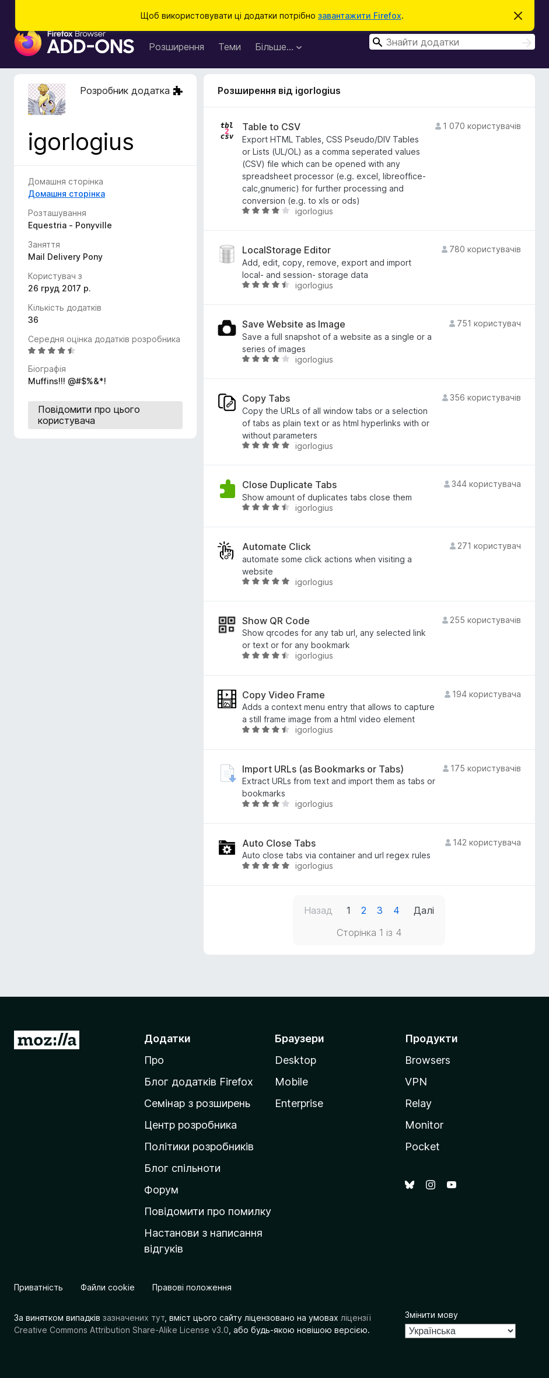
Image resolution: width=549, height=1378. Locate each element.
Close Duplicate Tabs (289, 484)
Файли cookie (108, 1287)
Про (154, 1060)
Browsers (427, 1060)
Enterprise (299, 1103)
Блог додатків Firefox (198, 1082)
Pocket (422, 1146)
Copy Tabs (266, 398)
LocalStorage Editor (286, 250)
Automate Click (276, 546)
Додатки (167, 1038)
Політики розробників (199, 1146)
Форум (161, 1190)
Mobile (291, 1082)
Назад (318, 910)
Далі (424, 910)
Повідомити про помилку (207, 1211)
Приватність (38, 1287)
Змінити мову (431, 1315)
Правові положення (192, 1287)
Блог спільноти (182, 1168)
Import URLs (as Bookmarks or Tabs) (323, 769)
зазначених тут (134, 1318)
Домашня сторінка (66, 194)
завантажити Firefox (359, 15)
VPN (416, 1082)
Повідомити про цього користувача (89, 414)
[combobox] (452, 42)
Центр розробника (190, 1125)
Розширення (176, 47)
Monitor (424, 1125)
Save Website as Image (293, 324)
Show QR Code (276, 621)
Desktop (295, 1060)
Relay (418, 1103)
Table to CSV (271, 127)
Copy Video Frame (283, 695)
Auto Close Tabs (279, 843)
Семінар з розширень (197, 1103)
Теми (229, 47)
